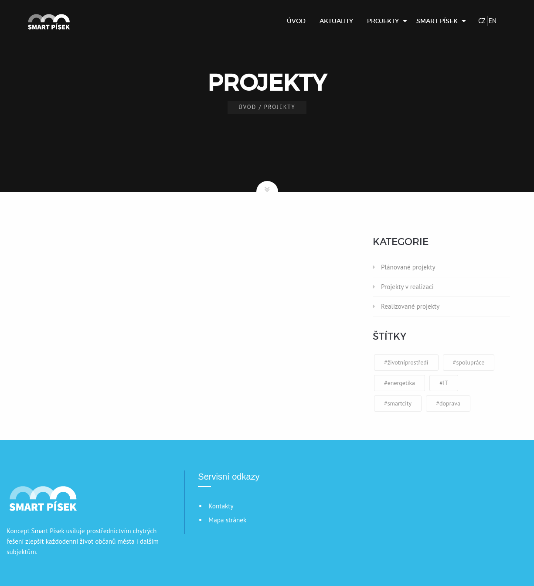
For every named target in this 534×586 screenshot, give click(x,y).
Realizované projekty (410, 306)
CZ (482, 21)
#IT (443, 383)
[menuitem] (296, 21)
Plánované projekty (408, 267)
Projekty (383, 21)
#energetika (399, 383)
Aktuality (336, 21)
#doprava (448, 403)
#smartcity (398, 403)
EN (493, 21)
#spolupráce (469, 362)
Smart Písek (437, 21)
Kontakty (220, 506)
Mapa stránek (227, 520)
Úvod (296, 21)
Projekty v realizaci (407, 287)
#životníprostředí (406, 362)
